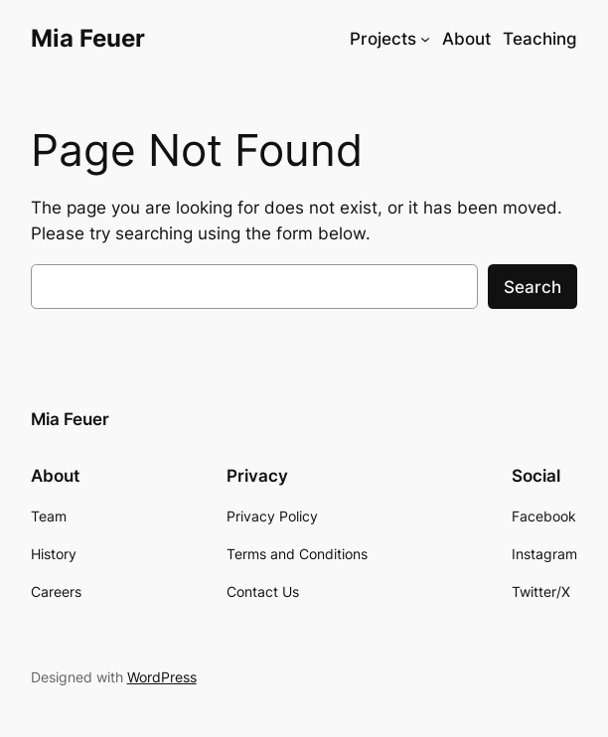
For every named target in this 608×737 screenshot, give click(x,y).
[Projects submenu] (425, 39)
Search (532, 287)
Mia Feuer (88, 38)
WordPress (162, 676)
